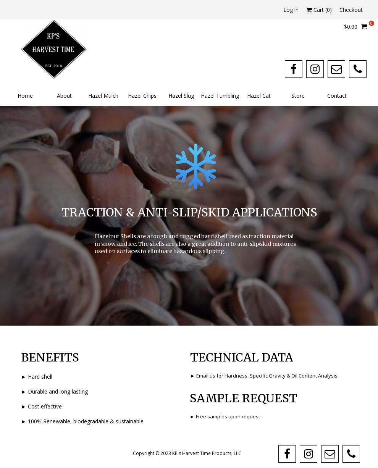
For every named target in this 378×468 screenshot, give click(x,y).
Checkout (351, 9)
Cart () (319, 9)
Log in (291, 9)
